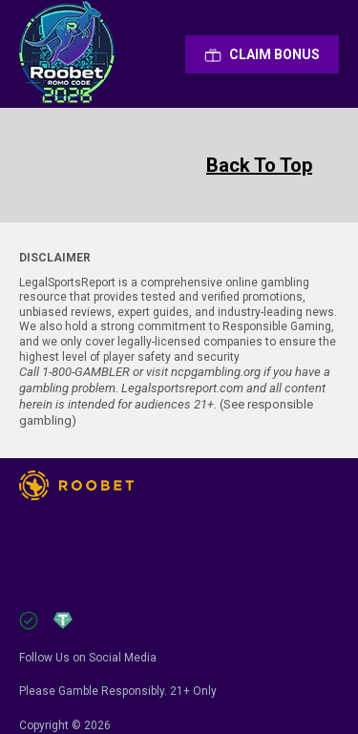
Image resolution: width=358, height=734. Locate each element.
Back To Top (259, 165)
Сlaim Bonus (262, 54)
